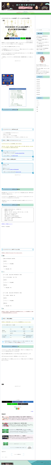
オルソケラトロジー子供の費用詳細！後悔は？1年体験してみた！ (43, 49)
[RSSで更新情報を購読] (18, 408)
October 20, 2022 (15, 155)
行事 (3, 384)
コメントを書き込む (17, 454)
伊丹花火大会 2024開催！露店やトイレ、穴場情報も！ (42, 40)
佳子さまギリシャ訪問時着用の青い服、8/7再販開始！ (42, 37)
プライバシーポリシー (47, 462)
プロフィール (38, 462)
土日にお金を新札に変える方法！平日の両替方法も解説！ (43, 46)
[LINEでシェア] (23, 38)
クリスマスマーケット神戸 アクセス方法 (17, 98)
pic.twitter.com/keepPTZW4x (19, 153)
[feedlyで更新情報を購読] (16, 408)
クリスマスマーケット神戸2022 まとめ (16, 105)
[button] (28, 38)
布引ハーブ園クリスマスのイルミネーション (18, 93)
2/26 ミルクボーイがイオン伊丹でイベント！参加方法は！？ (43, 43)
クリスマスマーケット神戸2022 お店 (17, 92)
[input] (43, 30)
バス (13, 101)
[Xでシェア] (6, 38)
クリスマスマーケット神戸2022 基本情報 (17, 97)
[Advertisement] (18, 67)
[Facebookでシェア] (12, 38)
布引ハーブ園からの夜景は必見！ (16, 94)
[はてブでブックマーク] (17, 38)
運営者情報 (42, 462)
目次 (16, 88)
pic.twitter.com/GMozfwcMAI (14, 169)
